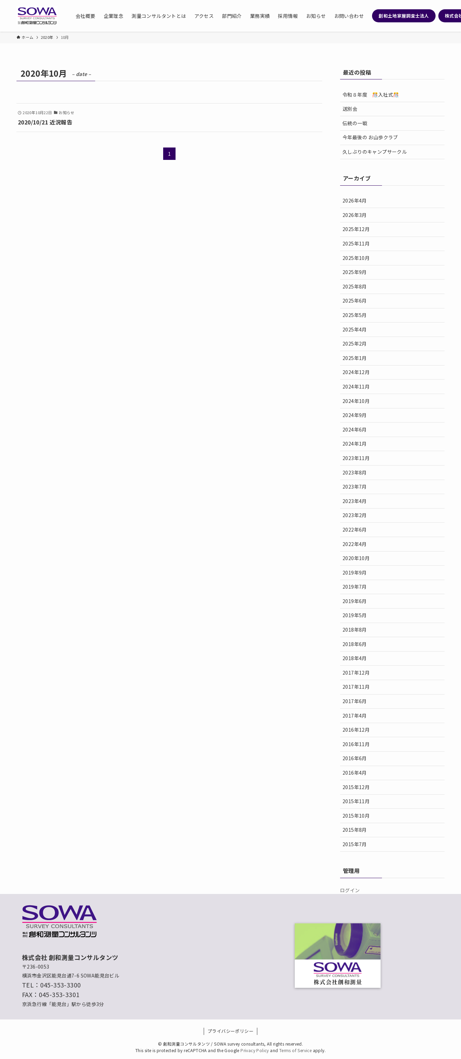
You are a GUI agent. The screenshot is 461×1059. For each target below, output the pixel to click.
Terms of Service (295, 1050)
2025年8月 (354, 286)
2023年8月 (354, 472)
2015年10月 (356, 815)
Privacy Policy (254, 1050)
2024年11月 (356, 386)
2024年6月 (354, 429)
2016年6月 (354, 758)
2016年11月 (356, 744)
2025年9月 (354, 272)
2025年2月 (354, 343)
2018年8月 (354, 629)
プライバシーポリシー (230, 1031)
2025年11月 (356, 243)
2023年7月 (354, 486)
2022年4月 (354, 544)
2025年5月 (354, 315)
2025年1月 (354, 357)
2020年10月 (356, 558)
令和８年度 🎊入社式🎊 (370, 94)
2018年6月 (354, 644)
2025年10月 (356, 257)
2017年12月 (356, 672)
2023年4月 (354, 501)
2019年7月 (354, 586)
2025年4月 (354, 329)
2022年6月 (354, 529)
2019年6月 (354, 601)
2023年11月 (356, 458)
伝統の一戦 (354, 123)
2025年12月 (356, 229)
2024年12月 (356, 372)
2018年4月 (354, 658)
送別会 (349, 108)
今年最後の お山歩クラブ (370, 137)
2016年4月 (354, 772)
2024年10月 (356, 400)
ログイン (350, 890)
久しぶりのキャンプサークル (374, 151)
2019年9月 (354, 572)
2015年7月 (354, 844)
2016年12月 (356, 729)
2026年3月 (354, 214)
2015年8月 (354, 829)
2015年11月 (356, 801)
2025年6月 (354, 300)
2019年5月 (354, 615)
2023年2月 (354, 515)
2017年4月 (354, 715)
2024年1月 (354, 443)
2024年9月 (354, 415)
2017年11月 (356, 686)
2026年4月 (354, 200)
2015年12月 (356, 787)
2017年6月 (354, 701)
